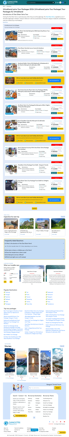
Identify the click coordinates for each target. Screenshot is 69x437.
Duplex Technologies (55, 435)
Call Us (54, 39)
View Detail (60, 39)
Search (57, 388)
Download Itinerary (58, 31)
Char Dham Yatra (50, 17)
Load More (34, 208)
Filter (34, 430)
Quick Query (61, 432)
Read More (5, 22)
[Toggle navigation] (65, 2)
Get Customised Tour (54, 80)
